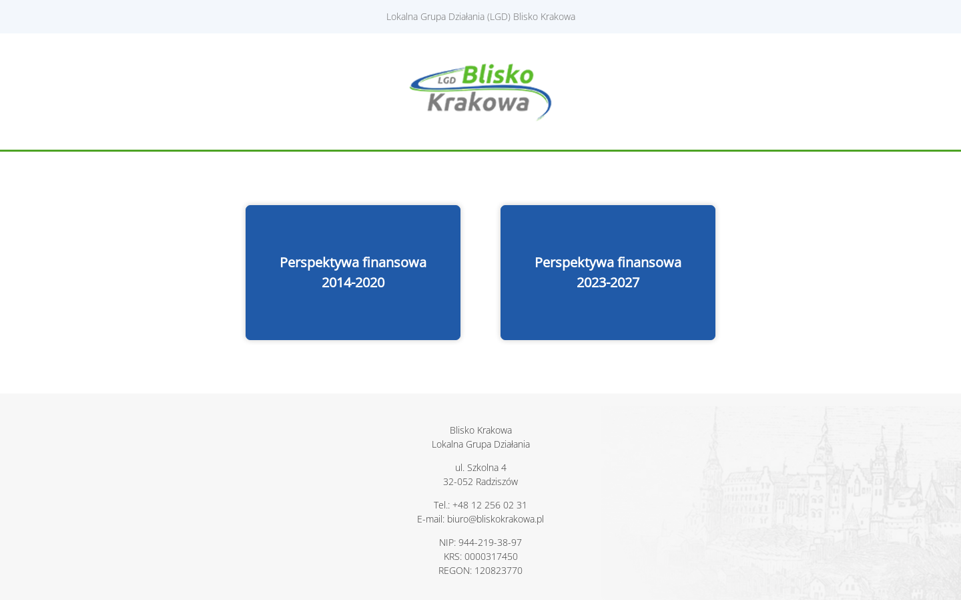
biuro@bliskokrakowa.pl (495, 518)
